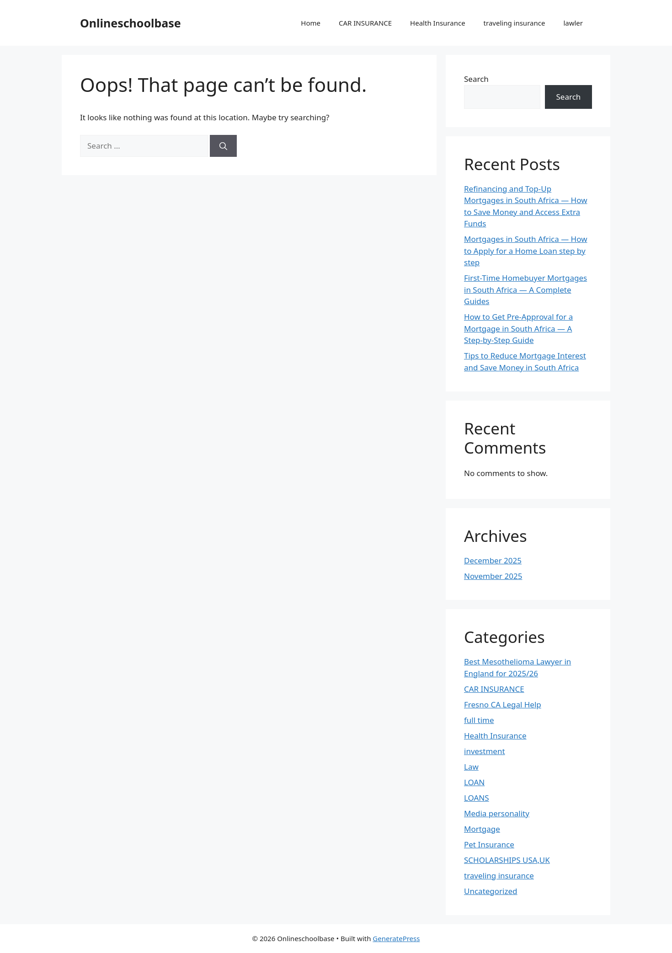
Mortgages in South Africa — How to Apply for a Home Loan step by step (525, 251)
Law (471, 766)
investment (484, 751)
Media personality (496, 813)
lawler (573, 22)
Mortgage (482, 829)
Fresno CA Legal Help (502, 704)
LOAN (474, 782)
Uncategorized (490, 891)
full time (479, 720)
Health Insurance (437, 22)
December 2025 (493, 560)
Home (310, 22)
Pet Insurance (489, 844)
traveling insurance (514, 22)
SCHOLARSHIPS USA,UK (507, 860)
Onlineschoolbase (130, 23)
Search (476, 79)
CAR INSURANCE (365, 22)
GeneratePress (396, 938)
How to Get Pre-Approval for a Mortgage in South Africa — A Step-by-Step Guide (518, 328)
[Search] (223, 146)
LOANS (476, 797)
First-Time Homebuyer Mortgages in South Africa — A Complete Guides (525, 289)
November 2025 (493, 576)
